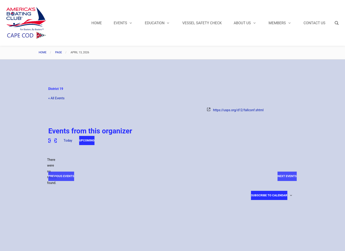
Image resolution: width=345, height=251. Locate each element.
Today (68, 140)
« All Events (56, 98)
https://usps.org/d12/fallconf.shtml (238, 110)
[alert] (52, 171)
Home (42, 52)
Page (58, 52)
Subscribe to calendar (269, 195)
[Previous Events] (49, 140)
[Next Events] (55, 140)
